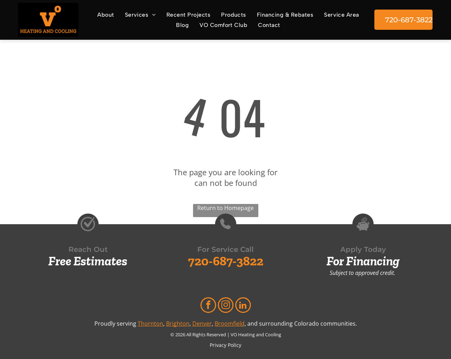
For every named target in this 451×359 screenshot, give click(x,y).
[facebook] (208, 306)
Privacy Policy (225, 345)
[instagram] (225, 306)
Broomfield (229, 323)
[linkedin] (243, 306)
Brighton (177, 323)
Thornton (150, 323)
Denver (202, 323)
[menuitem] (103, 14)
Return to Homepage (225, 208)
